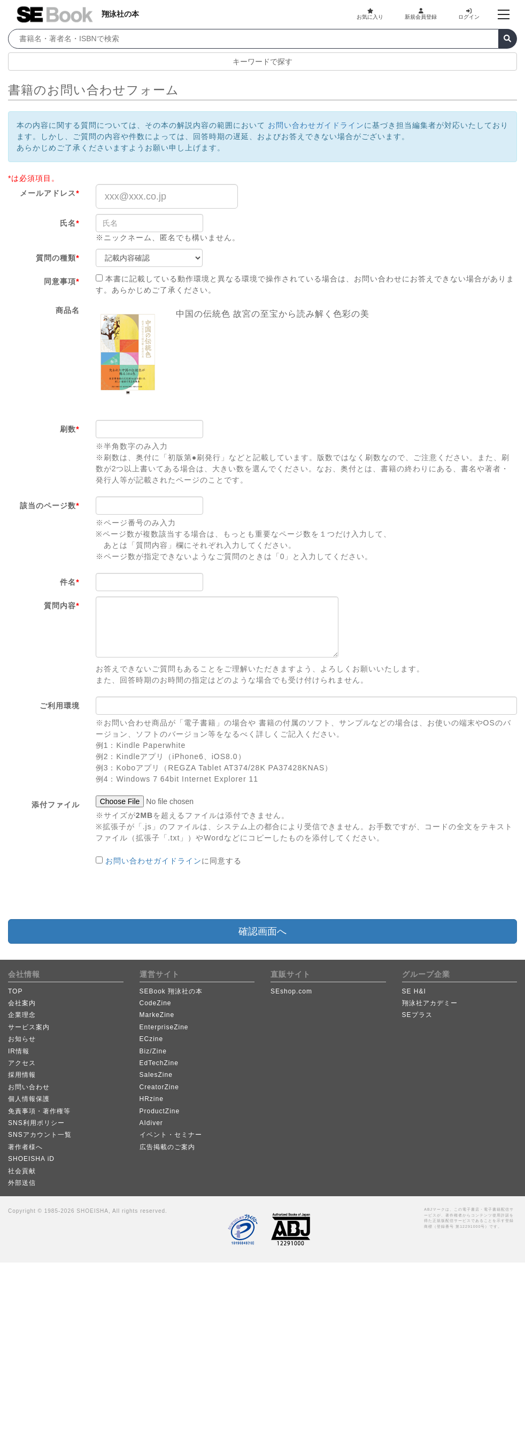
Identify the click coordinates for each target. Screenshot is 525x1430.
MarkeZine (157, 1015)
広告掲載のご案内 (167, 1147)
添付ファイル (56, 804)
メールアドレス (49, 193)
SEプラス (417, 1015)
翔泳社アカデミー (430, 1003)
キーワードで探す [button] (262, 61)
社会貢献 (22, 1171)
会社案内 (22, 1003)
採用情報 (22, 1075)
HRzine (152, 1099)
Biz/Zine (153, 1051)
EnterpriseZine (164, 1027)
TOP (15, 991)
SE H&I (414, 991)
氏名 (69, 223)
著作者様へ (25, 1147)
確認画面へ (262, 931)
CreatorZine (159, 1087)
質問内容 (61, 605)
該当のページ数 (49, 505)
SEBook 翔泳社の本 (171, 991)
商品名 (68, 310)
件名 (69, 582)
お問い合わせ (29, 1087)
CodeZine (156, 1003)
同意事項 (61, 281)
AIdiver (151, 1123)
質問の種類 (57, 258)
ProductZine (160, 1111)
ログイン (469, 14)
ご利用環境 (60, 705)
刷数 (69, 429)
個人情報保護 (29, 1099)
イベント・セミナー (171, 1134)
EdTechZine (159, 1063)
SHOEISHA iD (31, 1159)
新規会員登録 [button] (421, 14)
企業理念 (22, 1015)
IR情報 (18, 1051)
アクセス (22, 1063)
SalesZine (156, 1075)
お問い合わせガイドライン (316, 125)
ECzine (152, 1039)
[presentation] (177, 893)
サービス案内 (29, 1027)
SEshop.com (291, 991)
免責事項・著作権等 (39, 1111)
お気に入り (370, 14)
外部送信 (22, 1183)
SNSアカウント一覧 (40, 1134)
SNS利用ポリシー (36, 1123)
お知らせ (22, 1039)
